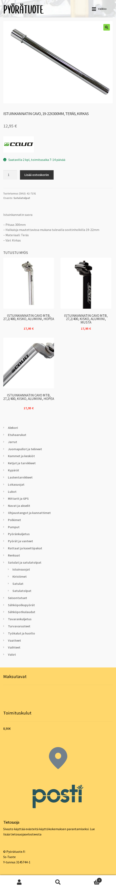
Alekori (13, 428)
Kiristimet (19, 576)
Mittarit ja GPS (18, 498)
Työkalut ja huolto (21, 633)
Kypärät (13, 470)
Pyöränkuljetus (19, 534)
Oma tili (19, 882)
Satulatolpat (21, 198)
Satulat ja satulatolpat (24, 562)
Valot (12, 654)
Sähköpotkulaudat (21, 612)
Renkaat (14, 555)
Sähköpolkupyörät (21, 605)
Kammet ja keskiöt (21, 456)
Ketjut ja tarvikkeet (22, 463)
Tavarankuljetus (19, 619)
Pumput (14, 527)
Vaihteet (14, 647)
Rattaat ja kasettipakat (25, 548)
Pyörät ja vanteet (20, 541)
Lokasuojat (16, 484)
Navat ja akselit (19, 506)
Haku (58, 882)
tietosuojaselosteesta (25, 834)
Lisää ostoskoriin (36, 175)
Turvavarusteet (19, 626)
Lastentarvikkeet (20, 477)
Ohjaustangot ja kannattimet (29, 513)
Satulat (17, 584)
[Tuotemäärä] (10, 175)
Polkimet (14, 520)
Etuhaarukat (17, 435)
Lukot (12, 491)
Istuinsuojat (21, 569)
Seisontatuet (17, 598)
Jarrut (12, 442)
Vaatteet (14, 640)
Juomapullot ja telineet (25, 449)
